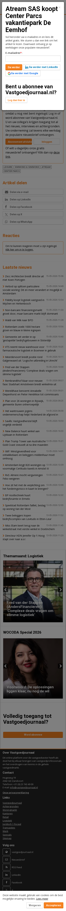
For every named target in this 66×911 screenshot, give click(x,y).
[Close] (59, 7)
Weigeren (35, 905)
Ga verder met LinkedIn (41, 67)
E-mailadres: (13, 53)
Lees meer (42, 898)
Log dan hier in (16, 100)
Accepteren (53, 905)
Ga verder (14, 67)
